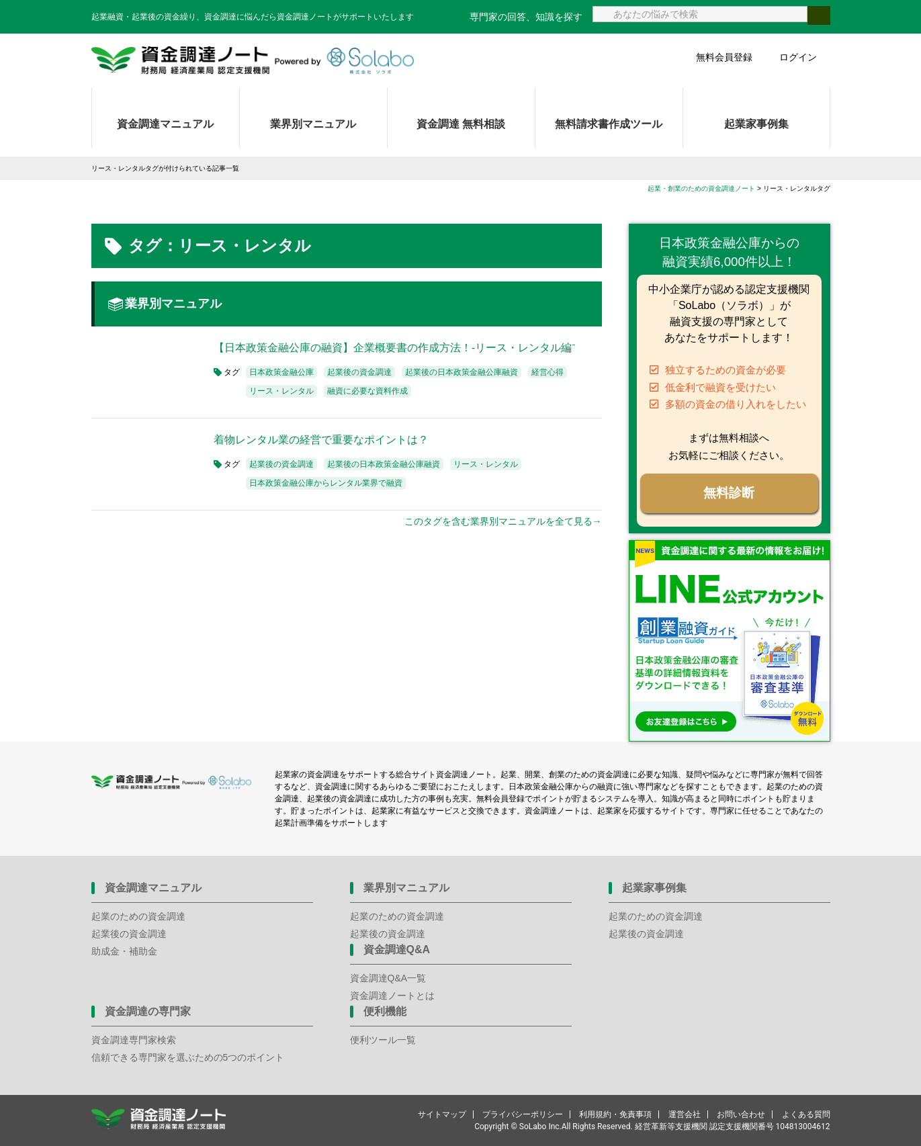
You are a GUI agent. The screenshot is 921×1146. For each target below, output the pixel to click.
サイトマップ (442, 1114)
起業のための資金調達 (138, 916)
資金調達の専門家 (148, 1011)
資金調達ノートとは (392, 995)
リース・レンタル (281, 391)
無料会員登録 (724, 57)
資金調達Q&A (397, 949)
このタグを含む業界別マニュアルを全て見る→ (503, 521)
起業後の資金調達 (359, 372)
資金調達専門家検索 (133, 1039)
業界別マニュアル (313, 124)
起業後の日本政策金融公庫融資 (461, 372)
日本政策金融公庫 (281, 372)
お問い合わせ (741, 1114)
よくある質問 (806, 1114)
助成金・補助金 (124, 951)
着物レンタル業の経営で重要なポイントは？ (321, 439)
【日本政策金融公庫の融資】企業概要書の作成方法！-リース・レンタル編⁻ (394, 347)
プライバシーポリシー (522, 1114)
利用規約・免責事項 (615, 1114)
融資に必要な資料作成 (367, 391)
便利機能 (384, 1011)
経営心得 (547, 372)
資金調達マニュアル (165, 124)
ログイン (798, 57)
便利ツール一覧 (383, 1039)
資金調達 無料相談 (460, 124)
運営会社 (684, 1114)
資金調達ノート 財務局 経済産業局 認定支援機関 (252, 60)
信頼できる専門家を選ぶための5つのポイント (188, 1057)
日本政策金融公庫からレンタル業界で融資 (325, 483)
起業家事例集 (756, 124)
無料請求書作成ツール (608, 124)
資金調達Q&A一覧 (388, 978)
